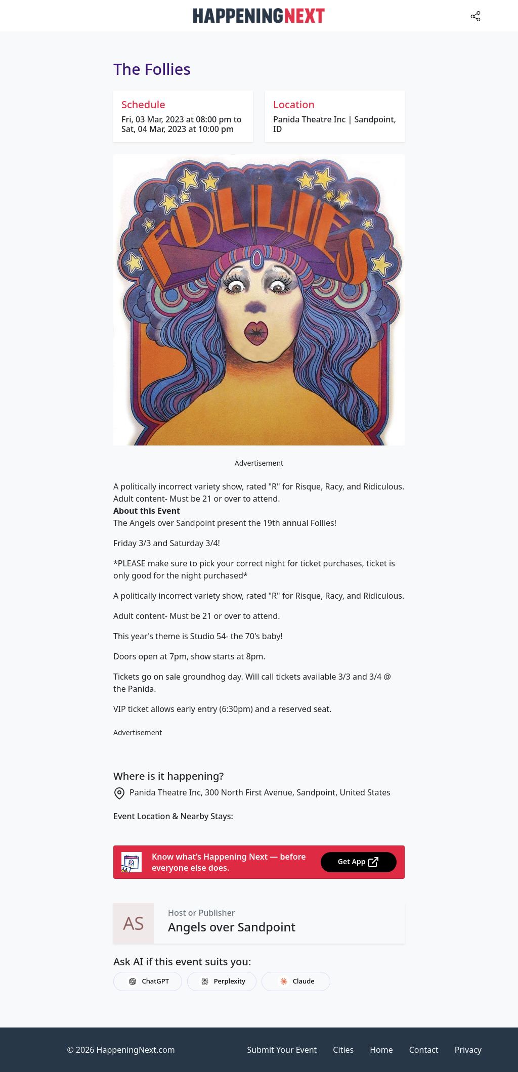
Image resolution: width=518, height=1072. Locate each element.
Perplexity (222, 981)
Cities (343, 1049)
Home (381, 1049)
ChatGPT (147, 981)
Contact (424, 1049)
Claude (296, 981)
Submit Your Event (282, 1049)
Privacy (468, 1049)
